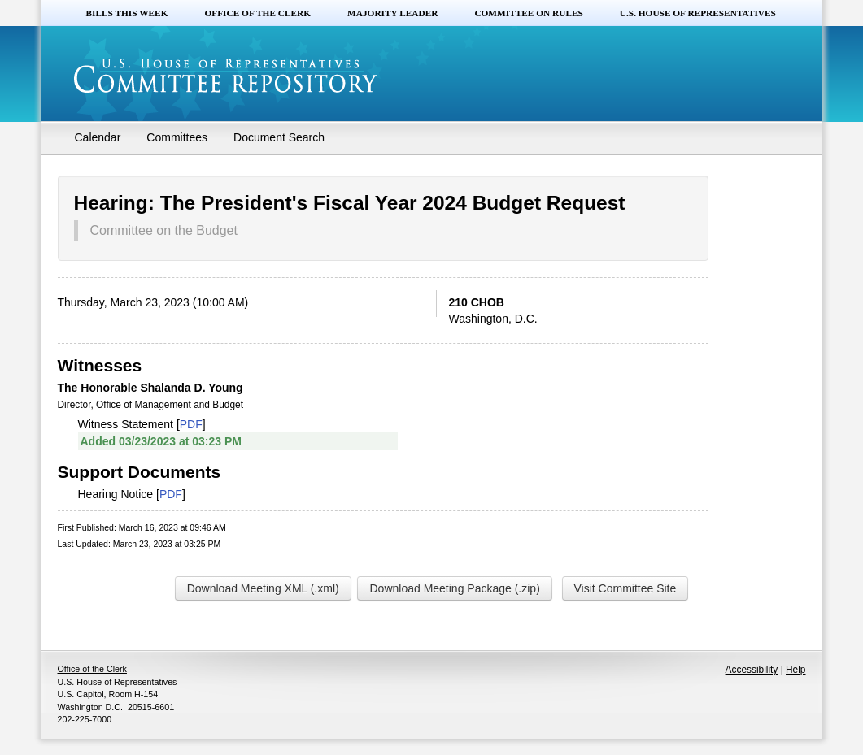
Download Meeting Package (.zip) (454, 588)
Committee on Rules (528, 13)
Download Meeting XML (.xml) (263, 588)
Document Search (279, 137)
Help (795, 669)
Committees (176, 137)
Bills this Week (127, 13)
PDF (191, 424)
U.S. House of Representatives (698, 13)
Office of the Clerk (257, 13)
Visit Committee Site (625, 588)
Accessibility (752, 669)
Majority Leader (392, 13)
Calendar (98, 137)
